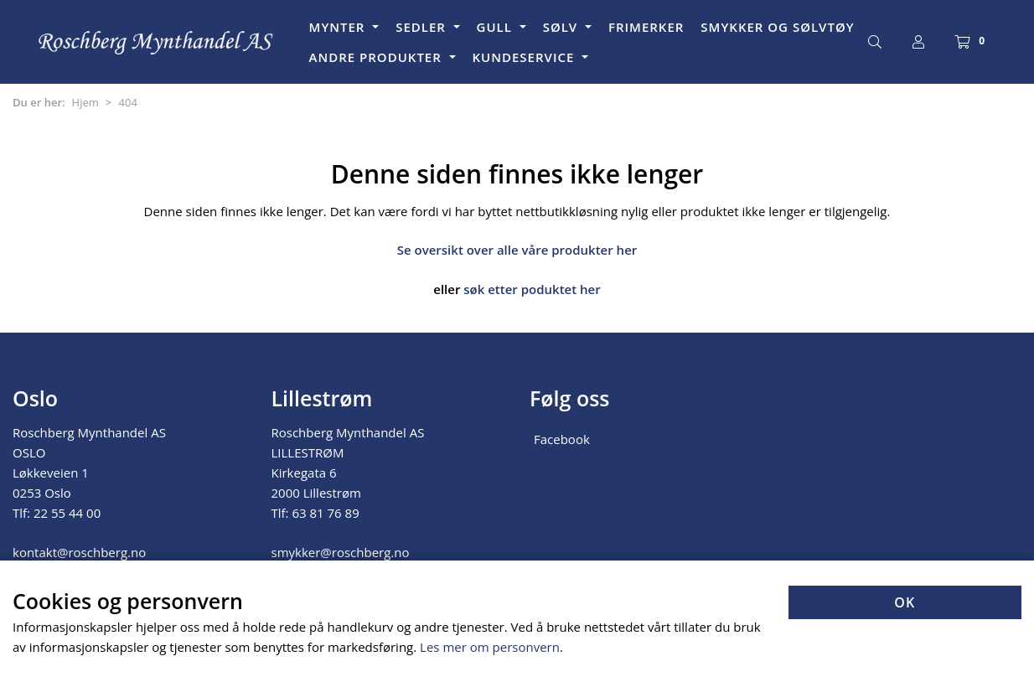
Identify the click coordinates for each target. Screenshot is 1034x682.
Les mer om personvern (490, 646)
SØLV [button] (562, 26)
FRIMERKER (646, 26)
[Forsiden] (157, 41)
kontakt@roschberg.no (79, 552)
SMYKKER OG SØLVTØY (777, 26)
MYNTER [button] (339, 26)
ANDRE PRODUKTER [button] (377, 57)
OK (904, 602)
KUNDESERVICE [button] (526, 57)
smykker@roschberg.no (340, 552)
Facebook (562, 439)
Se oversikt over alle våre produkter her (517, 249)
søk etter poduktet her (531, 289)
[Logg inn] (918, 42)
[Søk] (875, 42)
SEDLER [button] (423, 26)
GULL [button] (496, 26)
